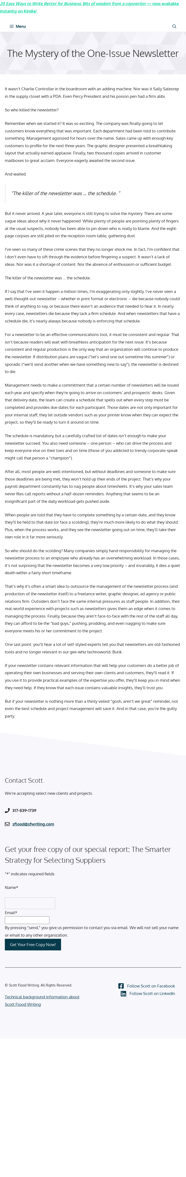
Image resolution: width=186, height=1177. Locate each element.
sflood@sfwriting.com (33, 823)
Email (11, 912)
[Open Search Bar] (174, 26)
